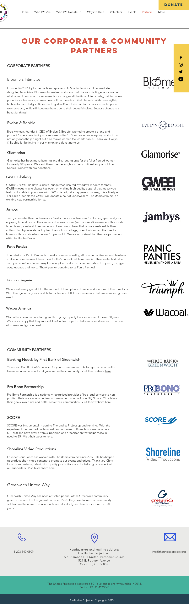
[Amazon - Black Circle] (180, 79)
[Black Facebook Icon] (180, 57)
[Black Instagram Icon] (180, 64)
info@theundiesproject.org (169, 551)
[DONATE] (174, 5)
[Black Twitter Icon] (180, 71)
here (108, 371)
